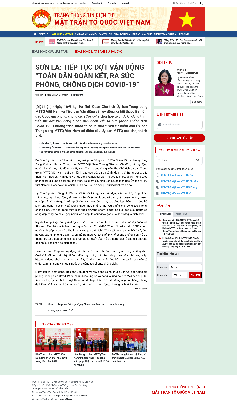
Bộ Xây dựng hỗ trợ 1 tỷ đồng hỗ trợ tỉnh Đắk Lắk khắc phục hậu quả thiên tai (129, 358)
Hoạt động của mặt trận (50, 51)
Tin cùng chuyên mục (56, 324)
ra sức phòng (117, 304)
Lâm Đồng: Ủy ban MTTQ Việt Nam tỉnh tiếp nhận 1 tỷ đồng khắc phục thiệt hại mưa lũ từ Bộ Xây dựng (91, 359)
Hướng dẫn (165, 214)
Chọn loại (162, 267)
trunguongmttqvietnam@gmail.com (70, 395)
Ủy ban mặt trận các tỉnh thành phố (179, 150)
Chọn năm (162, 275)
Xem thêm (197, 102)
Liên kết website (170, 114)
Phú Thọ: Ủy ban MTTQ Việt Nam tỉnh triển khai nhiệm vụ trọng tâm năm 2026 (51, 358)
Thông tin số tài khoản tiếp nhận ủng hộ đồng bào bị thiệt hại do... (130, 41)
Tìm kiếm (195, 275)
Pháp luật (181, 214)
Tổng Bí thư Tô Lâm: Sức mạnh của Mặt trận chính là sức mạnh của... (183, 41)
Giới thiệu (164, 62)
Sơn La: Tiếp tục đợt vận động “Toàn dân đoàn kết (77, 304)
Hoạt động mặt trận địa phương (98, 51)
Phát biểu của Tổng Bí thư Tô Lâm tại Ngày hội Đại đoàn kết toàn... (75, 41)
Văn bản (163, 206)
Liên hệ (82, 3)
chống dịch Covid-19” (60, 310)
